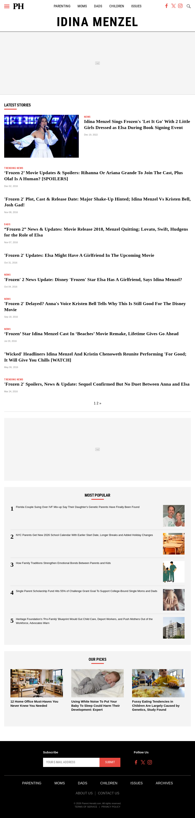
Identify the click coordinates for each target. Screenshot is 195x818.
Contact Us (108, 793)
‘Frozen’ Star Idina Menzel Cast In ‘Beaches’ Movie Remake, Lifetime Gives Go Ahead (91, 333)
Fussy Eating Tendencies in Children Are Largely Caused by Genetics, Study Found (156, 705)
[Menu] (6, 6)
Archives (164, 783)
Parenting (62, 6)
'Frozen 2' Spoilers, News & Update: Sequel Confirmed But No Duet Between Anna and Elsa (97, 384)
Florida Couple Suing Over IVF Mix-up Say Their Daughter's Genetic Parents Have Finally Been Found (77, 507)
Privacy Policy (110, 806)
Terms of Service (86, 806)
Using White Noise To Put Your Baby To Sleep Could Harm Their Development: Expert (95, 705)
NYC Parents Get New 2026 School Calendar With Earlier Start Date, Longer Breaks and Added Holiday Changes (84, 535)
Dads (98, 6)
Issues (136, 6)
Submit (110, 762)
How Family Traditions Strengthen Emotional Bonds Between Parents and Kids (63, 563)
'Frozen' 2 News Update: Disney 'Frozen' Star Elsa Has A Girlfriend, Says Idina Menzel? (93, 279)
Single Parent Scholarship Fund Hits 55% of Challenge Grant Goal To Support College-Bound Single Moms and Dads (86, 591)
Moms (82, 6)
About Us (84, 793)
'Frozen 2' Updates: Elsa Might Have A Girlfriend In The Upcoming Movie (79, 255)
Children (116, 6)
